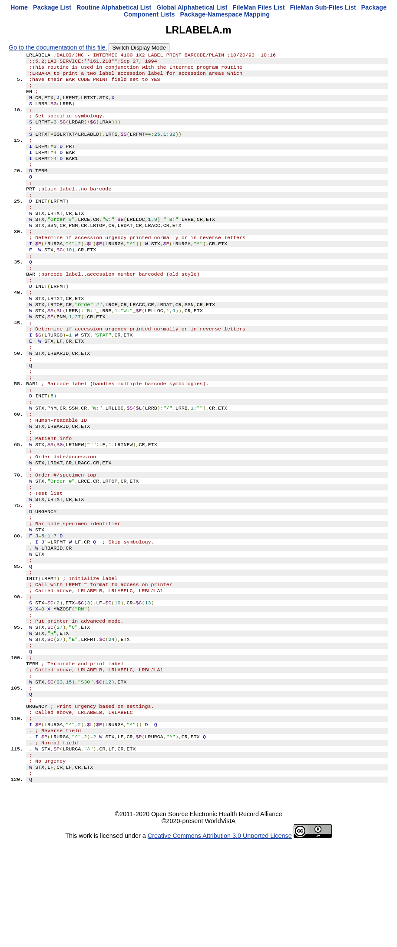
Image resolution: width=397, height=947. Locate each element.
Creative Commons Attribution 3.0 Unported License (220, 940)
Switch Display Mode (139, 47)
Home (19, 7)
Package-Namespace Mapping (225, 14)
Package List (52, 7)
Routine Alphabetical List (113, 7)
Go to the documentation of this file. (58, 47)
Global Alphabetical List (191, 7)
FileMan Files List (259, 7)
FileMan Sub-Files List (323, 7)
